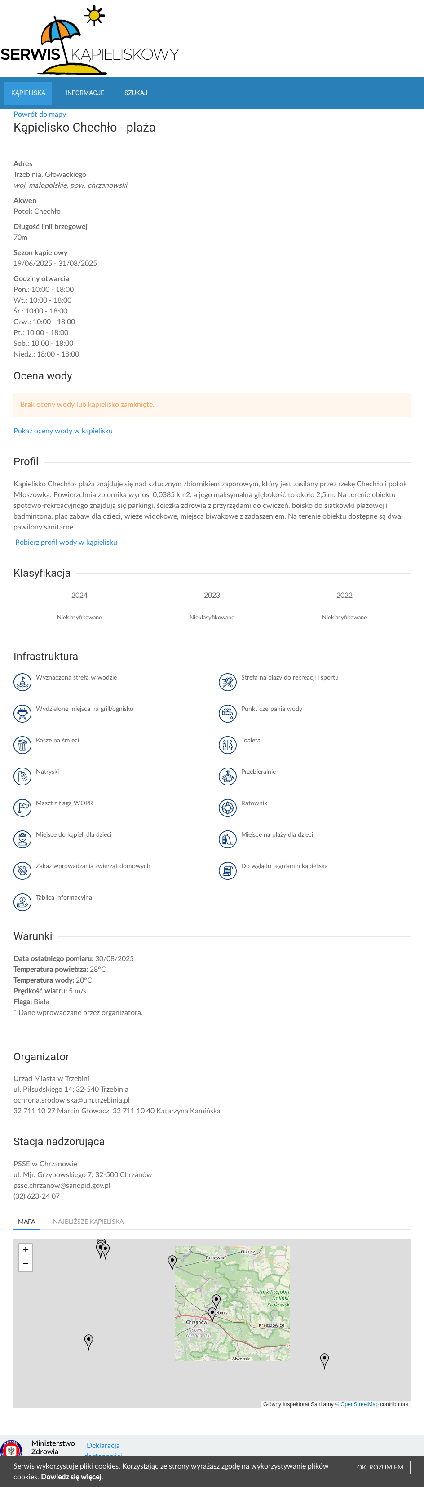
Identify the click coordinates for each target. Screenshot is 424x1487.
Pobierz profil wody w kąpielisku (65, 542)
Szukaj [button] (135, 93)
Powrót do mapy (39, 114)
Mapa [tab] (26, 1222)
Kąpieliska (28, 93)
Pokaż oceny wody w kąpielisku (63, 431)
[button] (212, 1315)
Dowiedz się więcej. (72, 1477)
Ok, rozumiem (380, 1468)
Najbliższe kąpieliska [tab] (88, 1222)
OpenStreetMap (359, 1404)
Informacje (85, 93)
